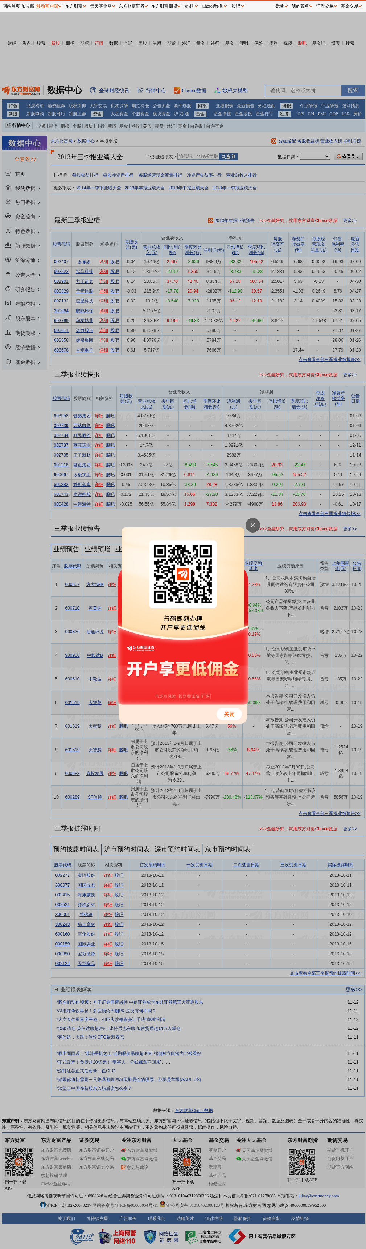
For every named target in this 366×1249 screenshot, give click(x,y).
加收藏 (27, 6)
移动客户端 (47, 6)
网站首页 (11, 6)
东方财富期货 (164, 6)
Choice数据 (212, 6)
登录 (279, 6)
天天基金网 (101, 6)
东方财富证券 (132, 6)
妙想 (189, 6)
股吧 (235, 6)
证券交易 (325, 6)
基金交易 (349, 6)
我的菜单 (300, 6)
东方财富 (74, 6)
